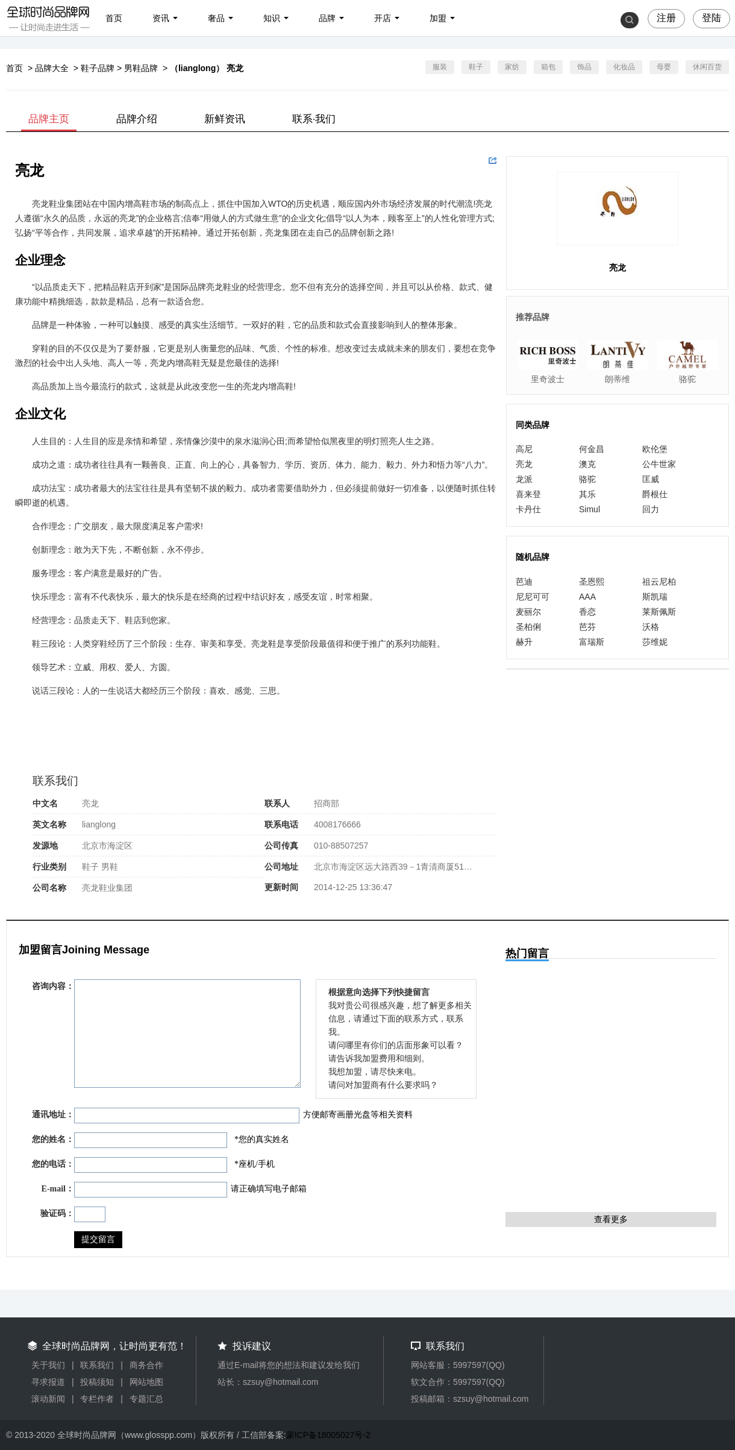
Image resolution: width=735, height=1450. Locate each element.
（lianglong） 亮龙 (206, 68)
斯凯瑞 (655, 596)
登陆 (711, 18)
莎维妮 (655, 642)
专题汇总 (146, 1399)
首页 (113, 18)
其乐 (587, 494)
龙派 (524, 479)
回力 (650, 509)
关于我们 (48, 1365)
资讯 (160, 18)
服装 (440, 67)
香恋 (587, 612)
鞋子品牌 (97, 68)
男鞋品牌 (141, 68)
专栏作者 (97, 1399)
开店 (382, 18)
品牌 (327, 18)
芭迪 (524, 581)
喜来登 (528, 494)
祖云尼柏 (659, 581)
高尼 (524, 449)
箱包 (548, 67)
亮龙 (524, 464)
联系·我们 (314, 119)
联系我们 (97, 1365)
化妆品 (624, 67)
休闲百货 (707, 67)
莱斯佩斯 (659, 612)
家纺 (512, 67)
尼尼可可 (532, 596)
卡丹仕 (528, 509)
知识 (271, 18)
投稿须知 (97, 1382)
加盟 (438, 18)
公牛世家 (659, 464)
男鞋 (109, 866)
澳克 (587, 464)
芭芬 (587, 627)
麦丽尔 (528, 612)
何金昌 (591, 449)
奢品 (216, 18)
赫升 (524, 642)
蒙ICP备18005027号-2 (328, 1435)
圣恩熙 (591, 581)
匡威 (650, 479)
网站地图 (146, 1382)
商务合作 (146, 1365)
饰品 (584, 67)
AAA (587, 596)
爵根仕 (655, 494)
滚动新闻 (48, 1399)
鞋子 (476, 67)
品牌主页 (48, 119)
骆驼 (587, 479)
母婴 (664, 67)
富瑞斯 (591, 642)
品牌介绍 (136, 119)
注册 (666, 18)
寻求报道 (48, 1382)
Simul (589, 509)
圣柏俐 (528, 627)
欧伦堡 (655, 449)
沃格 (650, 627)
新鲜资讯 (224, 119)
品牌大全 (52, 68)
